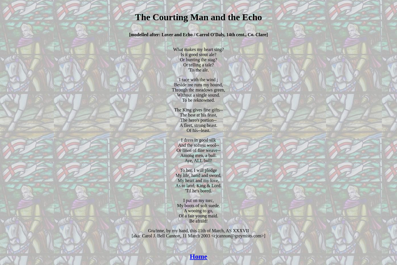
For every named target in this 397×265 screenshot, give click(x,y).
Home (198, 256)
